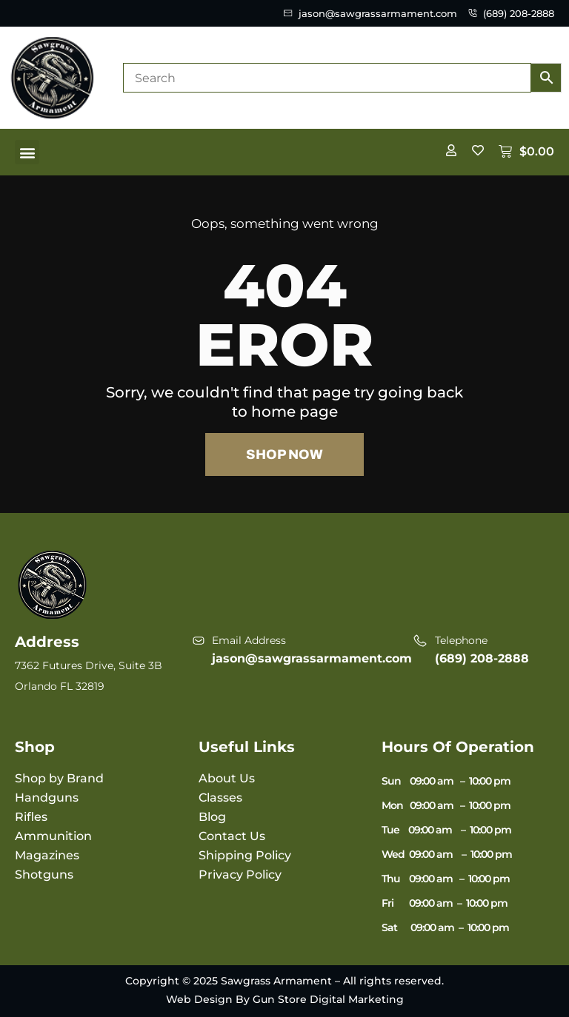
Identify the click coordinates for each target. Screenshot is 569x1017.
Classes (220, 798)
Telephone (461, 640)
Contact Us (232, 836)
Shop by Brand (59, 778)
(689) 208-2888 (482, 658)
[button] (27, 152)
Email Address (249, 640)
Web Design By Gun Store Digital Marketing (285, 999)
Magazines (47, 855)
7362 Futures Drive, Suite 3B (88, 665)
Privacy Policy (240, 874)
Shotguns (44, 874)
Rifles (31, 817)
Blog (212, 817)
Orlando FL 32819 (59, 686)
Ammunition (53, 836)
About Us (227, 778)
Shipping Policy (245, 855)
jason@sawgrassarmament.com (312, 658)
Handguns (47, 798)
